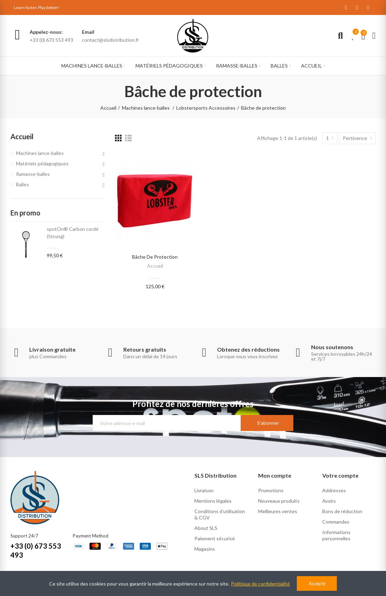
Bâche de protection (155, 257)
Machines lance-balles (40, 153)
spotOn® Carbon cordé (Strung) (73, 232)
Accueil (155, 266)
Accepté (317, 583)
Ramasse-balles (33, 174)
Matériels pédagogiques (42, 163)
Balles (22, 184)
